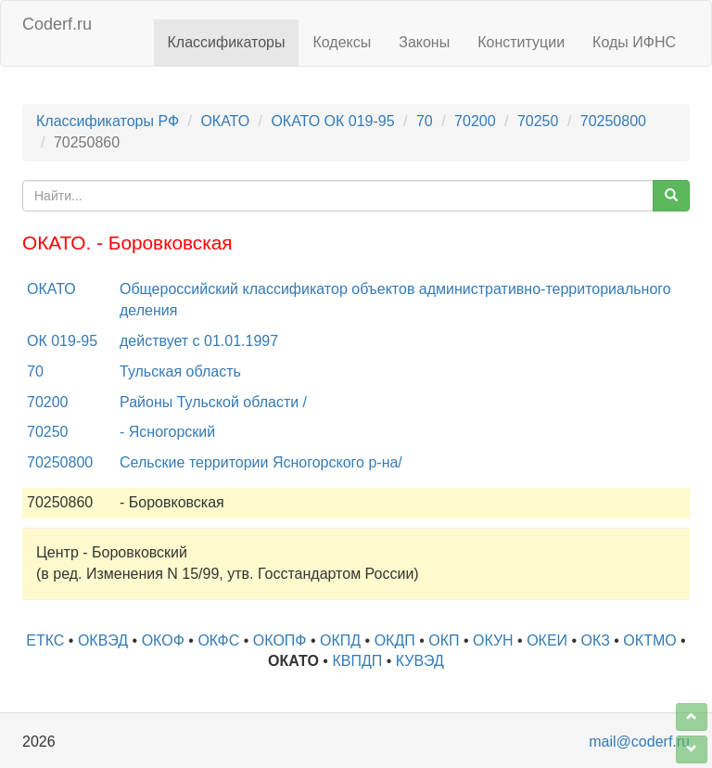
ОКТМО (649, 640)
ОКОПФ (280, 640)
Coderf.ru (57, 24)
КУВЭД (420, 661)
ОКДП (395, 640)
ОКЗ (595, 640)
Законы (424, 42)
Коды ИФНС (634, 42)
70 (424, 121)
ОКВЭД (103, 640)
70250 (538, 121)
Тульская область (180, 371)
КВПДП (357, 661)
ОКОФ (163, 640)
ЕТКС (45, 640)
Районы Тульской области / (213, 402)
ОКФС (218, 640)
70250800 (613, 121)
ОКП (443, 640)
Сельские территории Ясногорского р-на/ (261, 462)
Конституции (521, 42)
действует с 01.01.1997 (199, 341)
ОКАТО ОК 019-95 (332, 121)
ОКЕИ (547, 640)
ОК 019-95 (62, 341)
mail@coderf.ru (639, 741)
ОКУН (493, 640)
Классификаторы (227, 42)
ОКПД (340, 640)
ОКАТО (224, 121)
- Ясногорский (167, 432)
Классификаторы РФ (107, 121)
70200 (475, 121)
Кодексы (341, 42)
